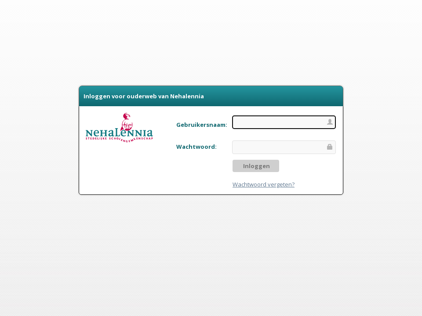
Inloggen (256, 166)
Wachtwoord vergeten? (264, 184)
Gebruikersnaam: (201, 124)
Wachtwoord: (196, 146)
